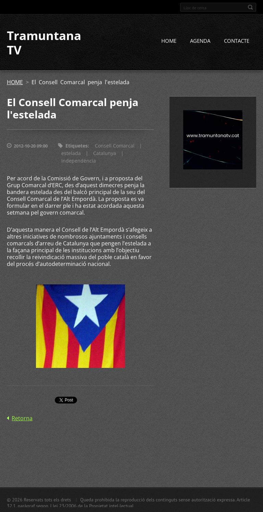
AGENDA (200, 40)
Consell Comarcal (115, 145)
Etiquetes (76, 145)
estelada (71, 153)
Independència (78, 160)
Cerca (250, 7)
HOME (168, 40)
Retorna (22, 418)
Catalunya (104, 153)
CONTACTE (236, 40)
